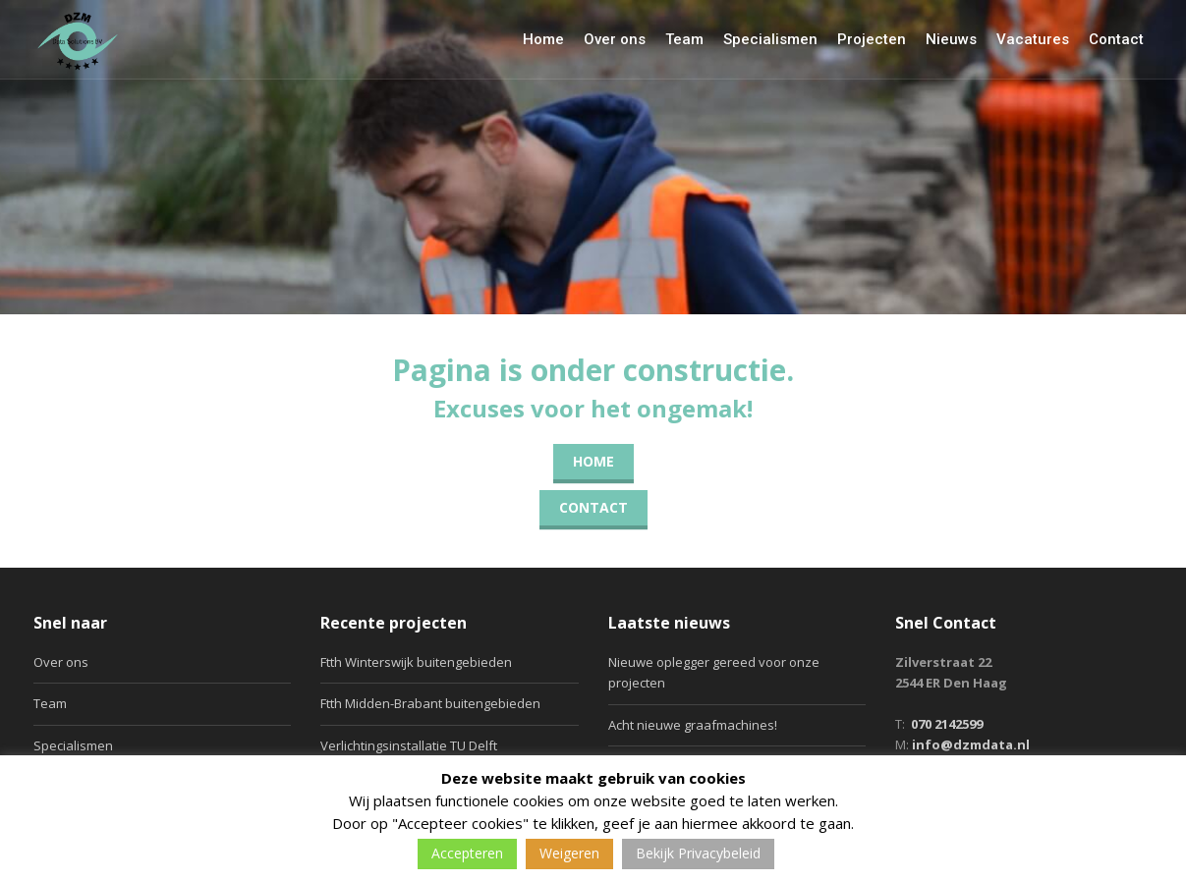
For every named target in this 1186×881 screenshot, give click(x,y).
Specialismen (770, 39)
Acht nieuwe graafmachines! (692, 725)
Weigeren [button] (569, 853)
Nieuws (951, 39)
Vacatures (1032, 39)
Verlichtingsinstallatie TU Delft (408, 745)
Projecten (871, 39)
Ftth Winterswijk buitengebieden (416, 662)
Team (684, 39)
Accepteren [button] (467, 853)
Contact (1116, 39)
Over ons (615, 39)
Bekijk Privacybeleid (698, 853)
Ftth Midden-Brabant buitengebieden (430, 703)
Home (543, 39)
